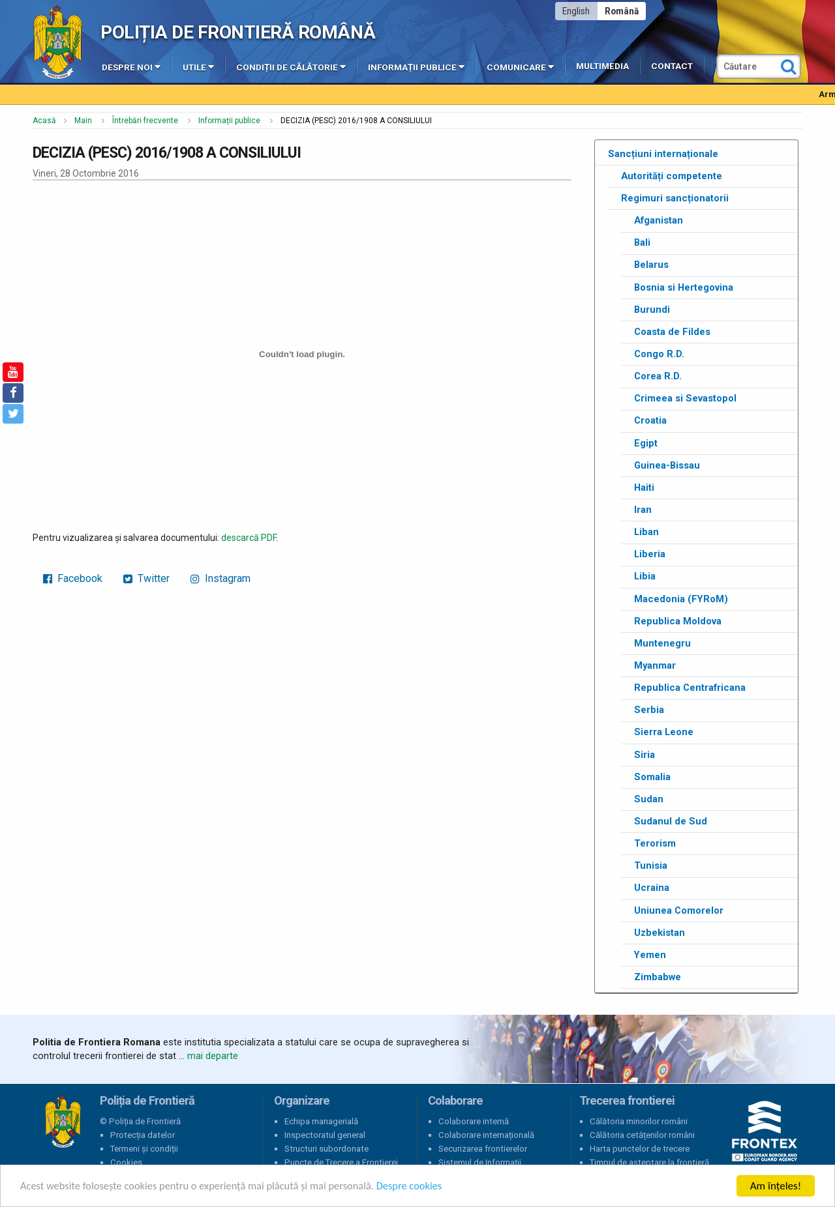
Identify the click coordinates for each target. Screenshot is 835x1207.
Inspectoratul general (324, 1135)
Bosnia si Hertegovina (683, 287)
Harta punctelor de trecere (640, 1149)
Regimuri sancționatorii (675, 198)
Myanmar (655, 665)
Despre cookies (423, 1186)
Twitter (146, 578)
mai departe (212, 1056)
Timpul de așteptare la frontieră (649, 1162)
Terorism (655, 843)
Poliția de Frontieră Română (237, 32)
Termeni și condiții (144, 1149)
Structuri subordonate (326, 1149)
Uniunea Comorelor (678, 910)
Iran (643, 510)
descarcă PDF (248, 537)
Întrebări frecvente (145, 120)
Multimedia (602, 66)
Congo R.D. (659, 354)
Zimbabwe (657, 977)
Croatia (650, 420)
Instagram (220, 578)
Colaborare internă (473, 1121)
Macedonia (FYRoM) (681, 599)
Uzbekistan (659, 932)
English (576, 11)
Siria (644, 755)
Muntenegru (662, 643)
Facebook (72, 578)
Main (83, 120)
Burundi (652, 309)
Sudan (648, 799)
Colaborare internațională (486, 1135)
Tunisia (650, 865)
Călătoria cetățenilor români (642, 1135)
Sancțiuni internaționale (663, 154)
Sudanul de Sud (670, 821)
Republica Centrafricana (690, 687)
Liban (646, 532)
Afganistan (658, 220)
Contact (672, 66)
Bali (642, 242)
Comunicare (520, 66)
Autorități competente (671, 176)
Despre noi (131, 66)
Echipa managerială (321, 1121)
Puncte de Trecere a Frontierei (341, 1162)
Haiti (644, 487)
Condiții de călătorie (291, 66)
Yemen (650, 955)
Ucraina (651, 888)
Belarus (651, 264)
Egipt (646, 443)
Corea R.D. (658, 376)
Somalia (652, 777)
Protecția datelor (142, 1135)
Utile (198, 66)
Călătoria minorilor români (639, 1121)
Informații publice (416, 66)
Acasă (44, 120)
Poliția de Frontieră (62, 1121)
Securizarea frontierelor (482, 1149)
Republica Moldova (677, 621)
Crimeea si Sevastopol (685, 398)
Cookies (126, 1162)
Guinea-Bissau (667, 465)
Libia (645, 576)
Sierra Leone (663, 732)
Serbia (649, 710)
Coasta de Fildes (672, 332)
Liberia (649, 554)
